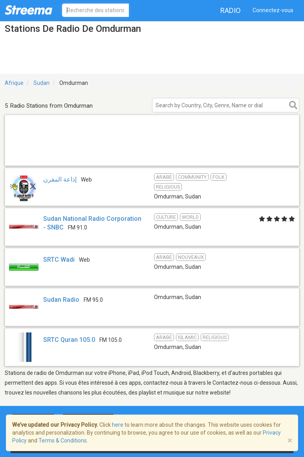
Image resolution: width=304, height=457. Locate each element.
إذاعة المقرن (60, 179)
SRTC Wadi (59, 259)
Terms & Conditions (62, 440)
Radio (230, 10)
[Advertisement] (152, 155)
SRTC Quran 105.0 (69, 339)
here (117, 425)
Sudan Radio (61, 299)
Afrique (14, 83)
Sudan (41, 83)
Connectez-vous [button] (273, 10)
